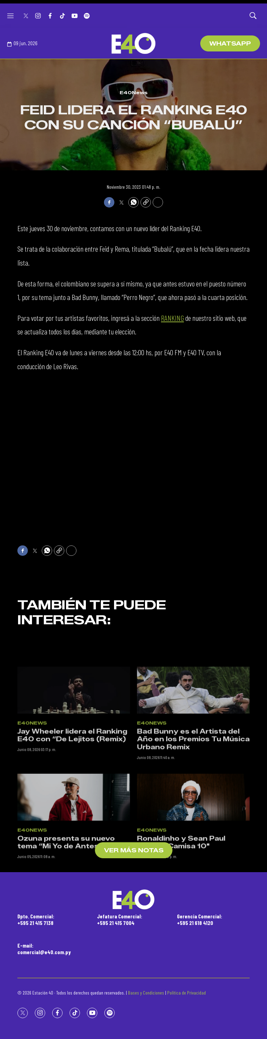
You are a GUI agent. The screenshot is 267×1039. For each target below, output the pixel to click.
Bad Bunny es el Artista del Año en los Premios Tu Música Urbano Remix (193, 846)
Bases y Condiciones (146, 993)
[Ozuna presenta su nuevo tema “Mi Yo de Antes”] (73, 903)
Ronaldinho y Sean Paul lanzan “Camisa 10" (181, 949)
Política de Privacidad (186, 993)
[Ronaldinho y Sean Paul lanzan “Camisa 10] (193, 903)
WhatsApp (230, 43)
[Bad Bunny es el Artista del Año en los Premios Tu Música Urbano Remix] (193, 796)
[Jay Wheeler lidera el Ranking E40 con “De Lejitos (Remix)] (73, 796)
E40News (134, 92)
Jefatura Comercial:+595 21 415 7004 (119, 919)
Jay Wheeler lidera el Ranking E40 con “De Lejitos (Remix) (72, 842)
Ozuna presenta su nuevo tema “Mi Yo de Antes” (66, 949)
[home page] (133, 43)
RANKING (172, 317)
